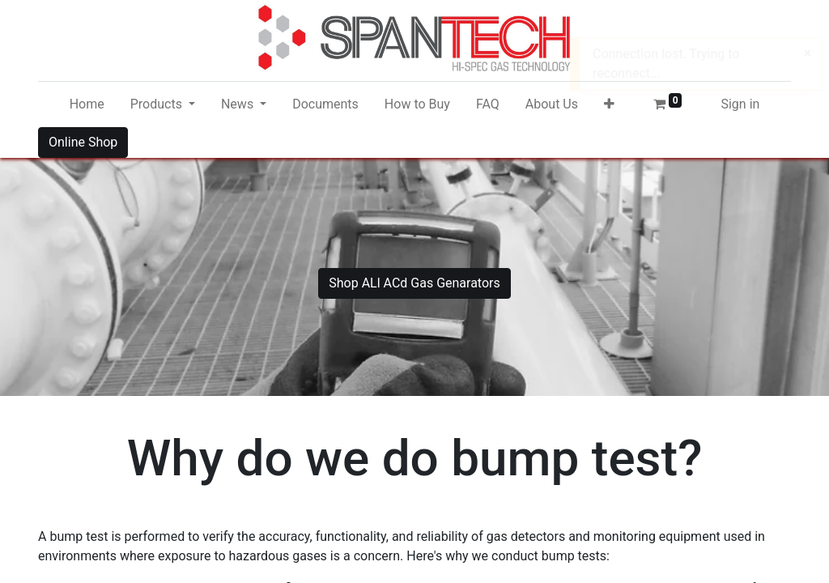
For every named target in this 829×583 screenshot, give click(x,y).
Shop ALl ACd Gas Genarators (414, 283)
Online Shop (83, 142)
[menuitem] (87, 104)
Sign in (740, 104)
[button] (609, 104)
